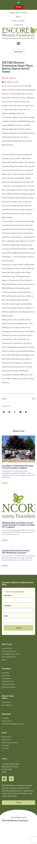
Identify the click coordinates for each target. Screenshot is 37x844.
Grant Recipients (7, 702)
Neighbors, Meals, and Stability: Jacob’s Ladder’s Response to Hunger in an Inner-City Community (18, 525)
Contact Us (5, 748)
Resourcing (6, 714)
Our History (5, 745)
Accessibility (5, 673)
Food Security (6, 676)
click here (5, 382)
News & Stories (18, 21)
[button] (18, 2)
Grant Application (7, 705)
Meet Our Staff (6, 740)
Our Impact (6, 669)
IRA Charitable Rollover (9, 657)
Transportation (6, 678)
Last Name (8, 606)
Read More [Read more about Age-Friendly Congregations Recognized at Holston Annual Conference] (5, 483)
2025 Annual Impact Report (10, 742)
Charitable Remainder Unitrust (11, 654)
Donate (4, 660)
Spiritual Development (8, 687)
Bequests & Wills (7, 648)
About (18, 17)
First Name (8, 595)
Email (6, 616)
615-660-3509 (7, 769)
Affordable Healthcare (8, 684)
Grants (4, 698)
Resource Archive (7, 721)
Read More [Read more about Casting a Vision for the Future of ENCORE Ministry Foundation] (5, 565)
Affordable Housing (8, 681)
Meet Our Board (6, 737)
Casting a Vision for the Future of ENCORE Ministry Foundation (16, 552)
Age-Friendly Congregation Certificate (13, 724)
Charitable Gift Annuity (9, 651)
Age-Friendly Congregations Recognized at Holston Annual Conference (17, 467)
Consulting (18, 25)
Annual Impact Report (18, 13)
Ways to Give (7, 644)
